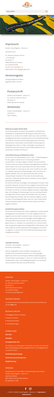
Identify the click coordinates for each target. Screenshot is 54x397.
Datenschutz (26, 394)
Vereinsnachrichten (13, 321)
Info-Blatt (8, 338)
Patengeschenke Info (12, 342)
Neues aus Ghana (12, 318)
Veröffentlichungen (13, 324)
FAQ (11, 305)
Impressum (41, 392)
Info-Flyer (8, 334)
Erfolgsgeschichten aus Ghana (16, 315)
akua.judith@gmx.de (16, 67)
